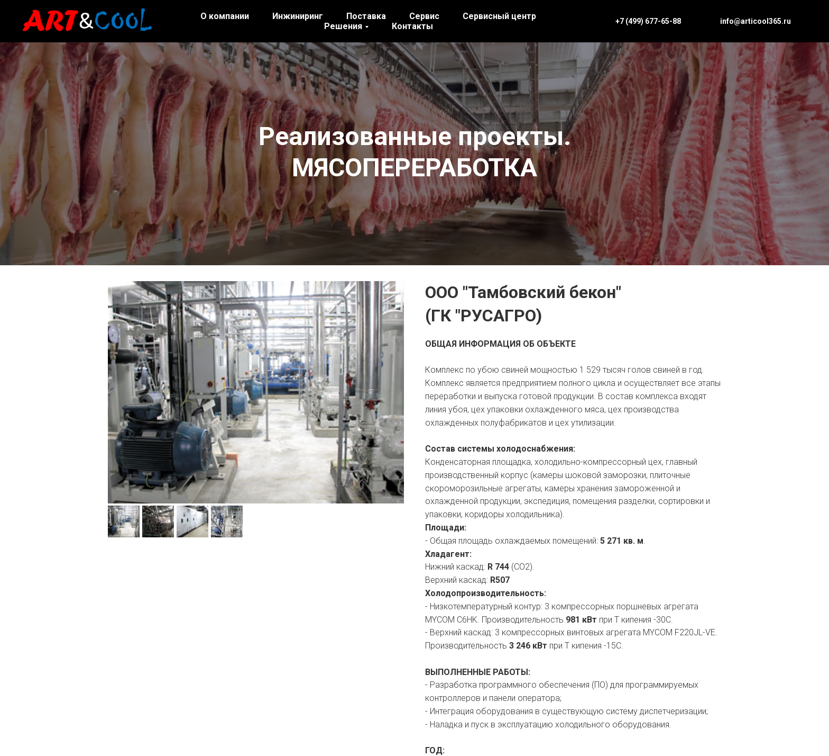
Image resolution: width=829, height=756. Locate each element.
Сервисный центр (499, 16)
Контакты (412, 26)
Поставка (366, 16)
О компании (224, 16)
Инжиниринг (297, 16)
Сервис (424, 16)
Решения (343, 26)
